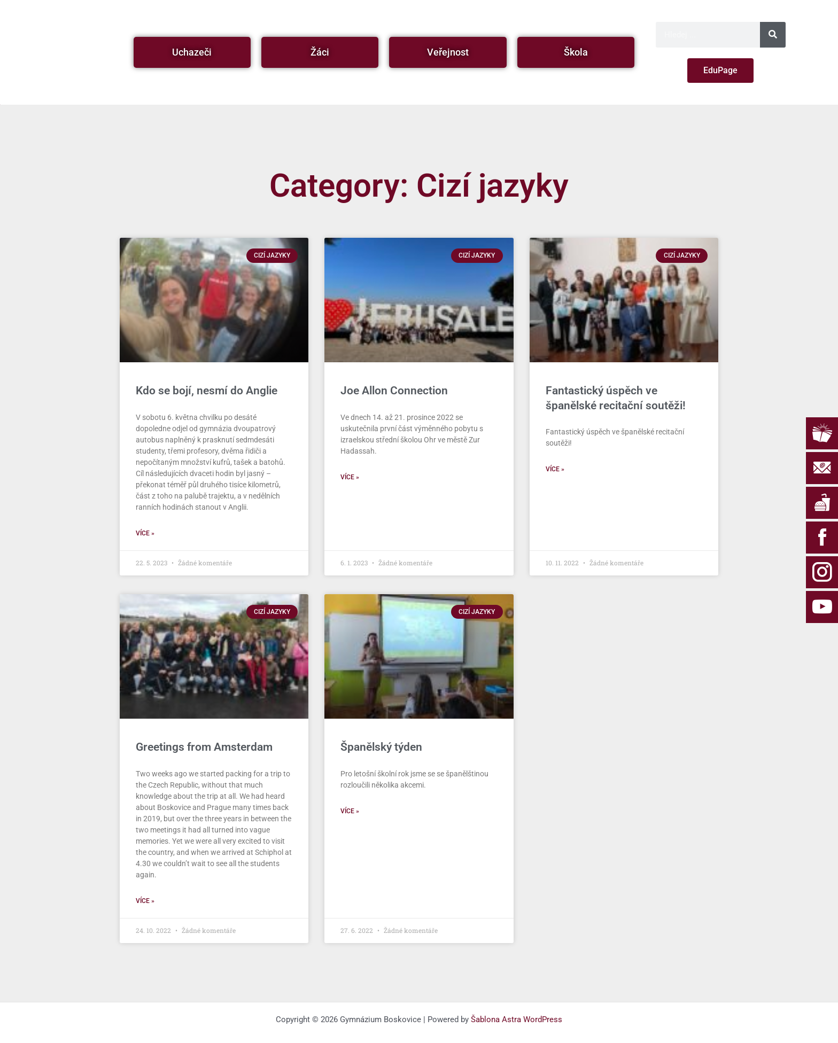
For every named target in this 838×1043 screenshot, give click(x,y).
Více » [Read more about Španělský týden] (349, 811)
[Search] (773, 35)
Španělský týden (381, 747)
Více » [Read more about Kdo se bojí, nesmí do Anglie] (145, 533)
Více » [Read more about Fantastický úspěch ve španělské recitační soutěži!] (555, 469)
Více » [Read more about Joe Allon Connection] (349, 477)
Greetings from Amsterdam (204, 747)
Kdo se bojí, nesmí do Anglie (206, 390)
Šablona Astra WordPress (516, 1019)
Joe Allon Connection (394, 390)
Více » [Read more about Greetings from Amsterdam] (145, 901)
